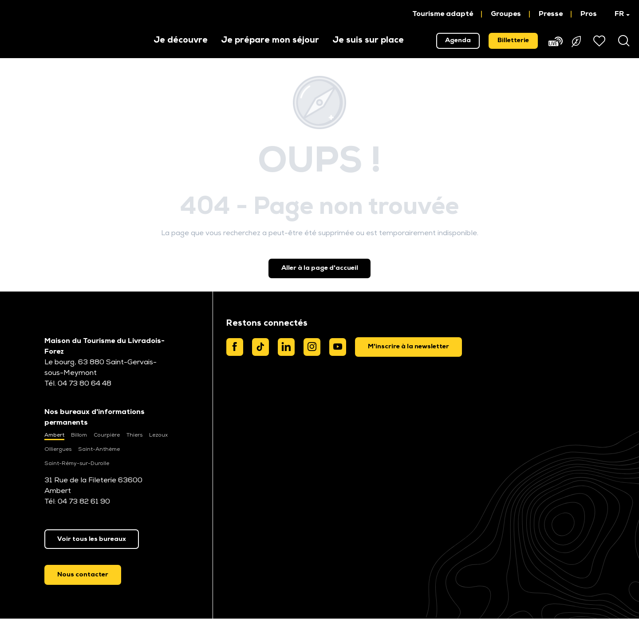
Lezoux (158, 435)
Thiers (134, 435)
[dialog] (408, 347)
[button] (618, 14)
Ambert (54, 435)
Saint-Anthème (99, 449)
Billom (79, 435)
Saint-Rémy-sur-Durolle (76, 463)
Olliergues (57, 449)
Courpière (107, 435)
